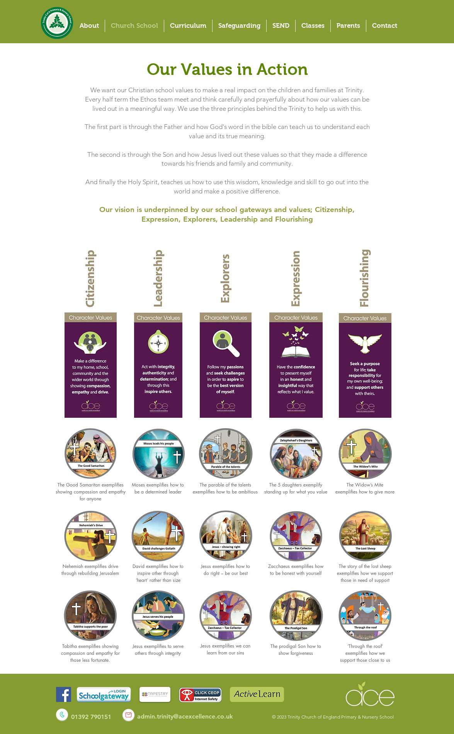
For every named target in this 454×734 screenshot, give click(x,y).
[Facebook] (63, 694)
